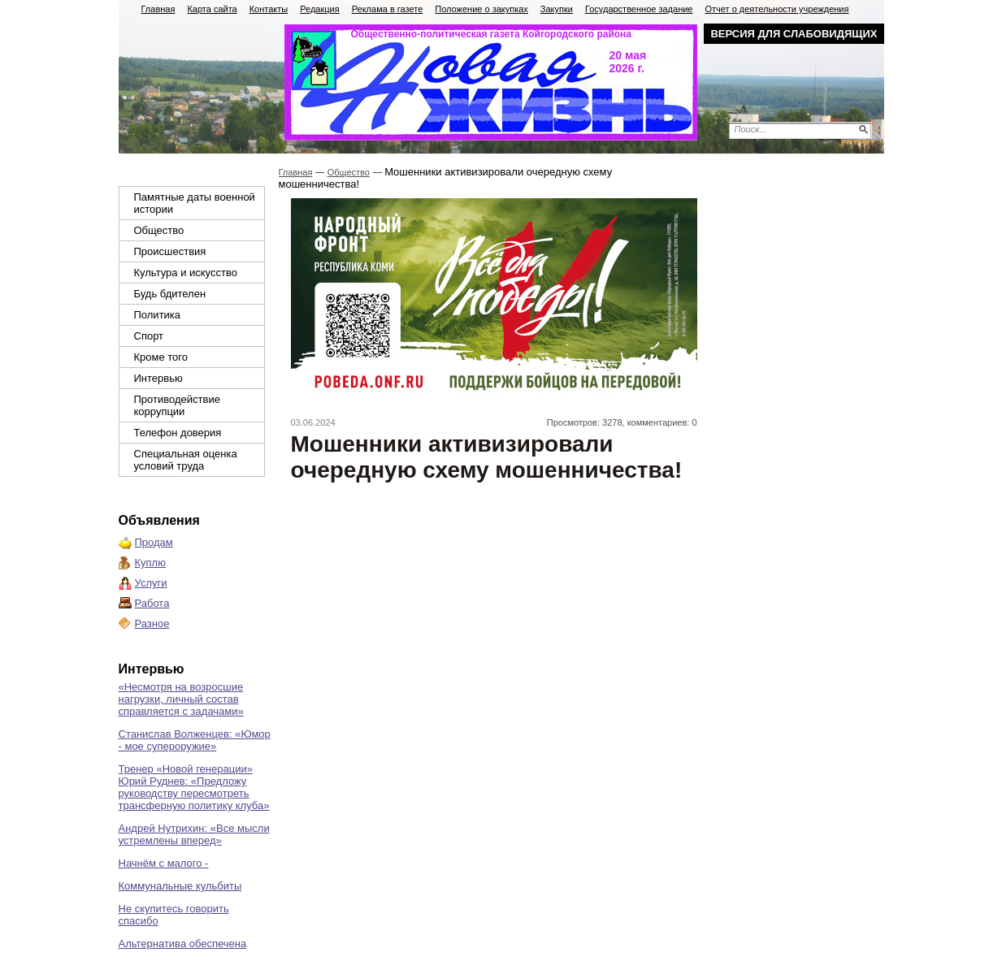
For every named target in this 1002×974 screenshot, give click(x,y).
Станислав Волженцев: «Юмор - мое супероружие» (195, 740)
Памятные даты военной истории (194, 203)
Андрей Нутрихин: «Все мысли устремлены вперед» (194, 834)
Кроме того (161, 357)
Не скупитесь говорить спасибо (174, 915)
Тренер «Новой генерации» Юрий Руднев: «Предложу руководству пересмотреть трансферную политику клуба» (194, 787)
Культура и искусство (185, 272)
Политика (157, 315)
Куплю (150, 562)
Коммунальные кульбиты (180, 886)
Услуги (151, 583)
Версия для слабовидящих (793, 34)
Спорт (149, 336)
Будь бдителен (170, 294)
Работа (152, 603)
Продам (154, 542)
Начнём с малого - (164, 863)
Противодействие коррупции (177, 405)
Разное (152, 623)
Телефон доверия (178, 432)
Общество (159, 230)
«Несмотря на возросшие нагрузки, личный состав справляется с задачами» (181, 699)
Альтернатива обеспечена (183, 943)
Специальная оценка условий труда (185, 460)
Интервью (158, 378)
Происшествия (170, 251)
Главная (296, 172)
